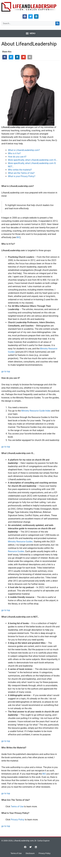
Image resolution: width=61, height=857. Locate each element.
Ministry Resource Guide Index (36, 410)
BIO (18, 237)
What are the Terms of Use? (21, 173)
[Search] (57, 23)
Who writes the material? (20, 169)
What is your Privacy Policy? (21, 176)
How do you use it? (17, 156)
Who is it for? (14, 153)
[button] (30, 33)
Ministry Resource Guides (20, 541)
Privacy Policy (17, 819)
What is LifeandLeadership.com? (24, 150)
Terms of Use (17, 806)
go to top (5, 371)
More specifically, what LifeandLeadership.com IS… (32, 160)
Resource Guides (16, 551)
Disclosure (30, 853)
